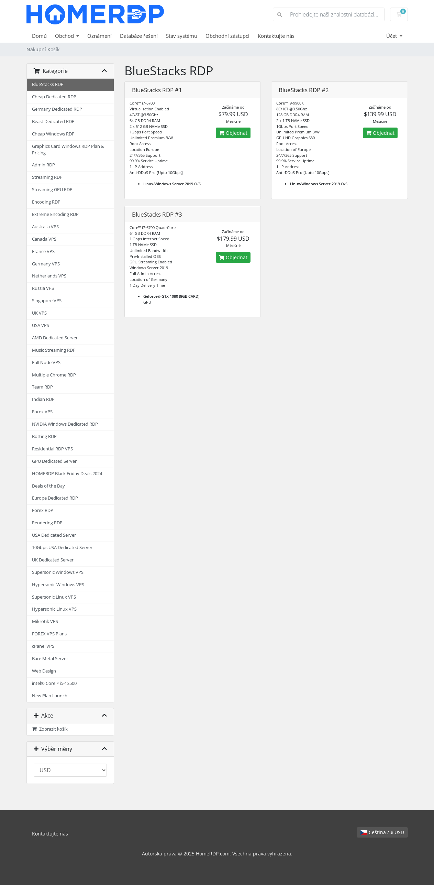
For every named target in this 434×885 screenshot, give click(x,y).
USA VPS (40, 325)
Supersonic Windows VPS (58, 572)
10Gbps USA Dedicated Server (62, 547)
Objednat (233, 133)
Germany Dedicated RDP (57, 109)
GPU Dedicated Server (54, 461)
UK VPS (39, 313)
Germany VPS (46, 264)
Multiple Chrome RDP (54, 375)
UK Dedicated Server (53, 560)
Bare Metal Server (50, 659)
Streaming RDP (47, 177)
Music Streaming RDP (54, 350)
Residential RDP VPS (52, 449)
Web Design (44, 671)
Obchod (65, 35)
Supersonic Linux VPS (54, 597)
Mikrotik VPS (45, 621)
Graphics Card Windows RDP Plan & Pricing (68, 149)
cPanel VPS (43, 646)
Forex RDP (42, 510)
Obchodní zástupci (227, 35)
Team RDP (42, 387)
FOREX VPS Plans (49, 634)
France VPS (43, 251)
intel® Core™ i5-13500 (54, 683)
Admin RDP (43, 165)
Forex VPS (42, 412)
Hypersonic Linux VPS (54, 609)
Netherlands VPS (49, 276)
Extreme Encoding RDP (55, 214)
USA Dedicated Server (54, 535)
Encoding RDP (46, 202)
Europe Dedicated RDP (55, 498)
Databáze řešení (139, 35)
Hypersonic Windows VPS (58, 585)
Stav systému (181, 35)
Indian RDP (43, 399)
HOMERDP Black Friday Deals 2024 (67, 474)
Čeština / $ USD (382, 832)
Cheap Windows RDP (53, 134)
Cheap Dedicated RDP (54, 97)
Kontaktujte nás (276, 35)
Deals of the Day (48, 486)
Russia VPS (43, 288)
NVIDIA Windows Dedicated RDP (65, 424)
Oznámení (99, 35)
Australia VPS (45, 227)
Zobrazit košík (50, 729)
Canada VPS (44, 239)
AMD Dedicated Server (55, 338)
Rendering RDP (47, 523)
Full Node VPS (46, 362)
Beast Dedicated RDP (53, 121)
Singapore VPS (47, 301)
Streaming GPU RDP (52, 190)
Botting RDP (44, 436)
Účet (392, 35)
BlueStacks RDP (48, 84)
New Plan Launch (49, 696)
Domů (39, 35)
